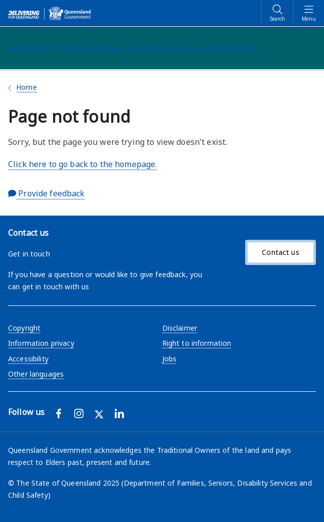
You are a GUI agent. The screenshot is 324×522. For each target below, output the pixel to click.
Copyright (24, 328)
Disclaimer (179, 328)
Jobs (169, 358)
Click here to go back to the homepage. (82, 164)
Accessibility (28, 358)
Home (26, 87)
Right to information (197, 343)
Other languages (36, 374)
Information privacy (41, 343)
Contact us (280, 252)
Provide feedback (46, 193)
